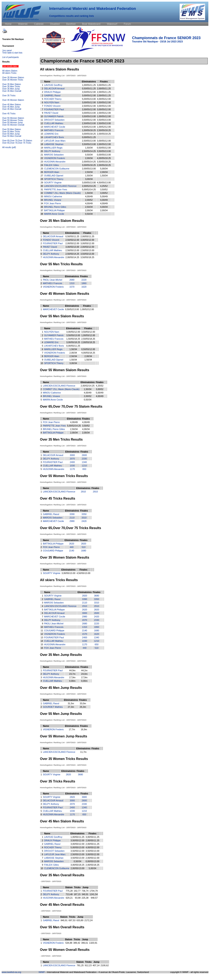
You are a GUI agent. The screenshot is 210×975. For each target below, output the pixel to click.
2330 (84, 458)
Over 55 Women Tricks (12, 120)
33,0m (83, 703)
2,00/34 (89, 158)
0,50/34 (89, 154)
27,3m (71, 707)
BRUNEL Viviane (52, 200)
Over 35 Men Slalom (11, 84)
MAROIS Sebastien (54, 154)
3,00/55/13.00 (89, 113)
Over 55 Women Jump (12, 122)
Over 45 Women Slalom (13, 100)
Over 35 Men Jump (11, 89)
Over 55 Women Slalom (13, 118)
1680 (83, 550)
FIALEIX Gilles (51, 165)
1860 (83, 283)
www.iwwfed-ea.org (11, 972)
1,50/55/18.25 (89, 130)
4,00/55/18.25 (104, 158)
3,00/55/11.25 (104, 85)
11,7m (83, 752)
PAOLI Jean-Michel (52, 280)
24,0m (84, 674)
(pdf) (14, 147)
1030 (72, 465)
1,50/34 (89, 147)
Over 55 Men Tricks (11, 131)
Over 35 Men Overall (11, 91)
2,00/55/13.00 (89, 168)
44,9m (72, 670)
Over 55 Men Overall (11, 136)
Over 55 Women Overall (13, 125)
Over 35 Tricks (8, 95)
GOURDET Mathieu (53, 707)
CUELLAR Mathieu (53, 123)
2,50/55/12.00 (89, 106)
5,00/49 (104, 196)
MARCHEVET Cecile (54, 127)
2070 (72, 458)
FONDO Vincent (52, 106)
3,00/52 (104, 193)
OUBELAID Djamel (53, 175)
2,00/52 (89, 200)
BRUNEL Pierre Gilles (55, 207)
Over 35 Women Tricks (12, 80)
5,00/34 (104, 168)
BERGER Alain (51, 172)
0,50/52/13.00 (89, 127)
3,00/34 (89, 179)
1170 (72, 469)
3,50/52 (104, 189)
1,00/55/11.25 (89, 85)
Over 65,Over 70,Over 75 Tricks (16, 143)
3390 (72, 514)
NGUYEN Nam (51, 102)
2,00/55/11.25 (104, 88)
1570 (72, 287)
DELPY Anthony (52, 151)
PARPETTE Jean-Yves (55, 189)
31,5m (71, 703)
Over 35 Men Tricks (11, 86)
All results (6, 147)
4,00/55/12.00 (104, 99)
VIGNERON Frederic (54, 158)
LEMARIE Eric (51, 134)
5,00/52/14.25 (89, 189)
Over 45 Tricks (8, 113)
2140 (71, 550)
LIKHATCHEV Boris (54, 137)
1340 (84, 462)
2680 (72, 280)
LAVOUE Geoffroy (53, 85)
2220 (83, 280)
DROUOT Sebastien (54, 120)
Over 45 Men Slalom (11, 104)
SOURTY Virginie (53, 182)
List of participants (10, 57)
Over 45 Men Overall (11, 109)
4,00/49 (89, 196)
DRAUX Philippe (52, 92)
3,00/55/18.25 (89, 134)
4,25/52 (104, 186)
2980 (72, 521)
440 (71, 547)
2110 (72, 517)
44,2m (84, 670)
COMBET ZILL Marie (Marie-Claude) (62, 193)
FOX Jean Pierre (52, 203)
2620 (71, 543)
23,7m (72, 674)
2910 (83, 491)
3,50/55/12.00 (89, 92)
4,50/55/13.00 (104, 182)
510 (83, 547)
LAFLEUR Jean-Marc (55, 140)
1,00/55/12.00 (104, 116)
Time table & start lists (12, 53)
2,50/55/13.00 (89, 123)
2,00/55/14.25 (89, 161)
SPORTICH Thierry (53, 179)
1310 (72, 283)
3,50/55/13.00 (89, 116)
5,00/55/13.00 (89, 99)
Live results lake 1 (10, 66)
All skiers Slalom (9, 71)
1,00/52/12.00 (104, 127)
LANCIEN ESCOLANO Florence (60, 186)
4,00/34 (104, 207)
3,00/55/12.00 (89, 95)
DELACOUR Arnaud (54, 88)
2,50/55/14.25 (89, 151)
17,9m (72, 677)
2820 (83, 543)
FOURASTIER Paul (54, 109)
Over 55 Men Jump (11, 134)
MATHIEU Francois (53, 130)
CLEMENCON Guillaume (56, 168)
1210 (84, 465)
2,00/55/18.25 (104, 134)
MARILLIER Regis (53, 147)
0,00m (72, 681)
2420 (83, 521)
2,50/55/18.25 (104, 130)
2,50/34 (89, 172)
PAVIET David (51, 113)
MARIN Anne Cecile (54, 214)
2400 (72, 462)
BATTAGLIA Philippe (54, 210)
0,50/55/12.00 (104, 147)
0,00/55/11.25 (89, 137)
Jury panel (7, 50)
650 (84, 469)
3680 (96, 595)
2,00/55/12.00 (89, 109)
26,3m (83, 707)
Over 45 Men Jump (11, 107)
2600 (84, 455)
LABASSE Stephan (53, 144)
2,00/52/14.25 (89, 186)
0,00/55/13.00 (104, 154)
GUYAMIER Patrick (54, 116)
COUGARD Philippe (53, 550)
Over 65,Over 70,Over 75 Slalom (17, 140)
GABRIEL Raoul (52, 95)
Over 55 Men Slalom (11, 129)
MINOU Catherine (53, 196)
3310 (83, 517)
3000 (72, 455)
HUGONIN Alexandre (54, 161)
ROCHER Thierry (53, 99)
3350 (83, 514)
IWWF (42, 972)
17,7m (72, 729)
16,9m (84, 729)
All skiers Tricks (9, 73)
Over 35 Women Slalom (13, 77)
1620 (83, 287)
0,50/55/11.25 (89, 88)
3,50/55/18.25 (104, 161)
